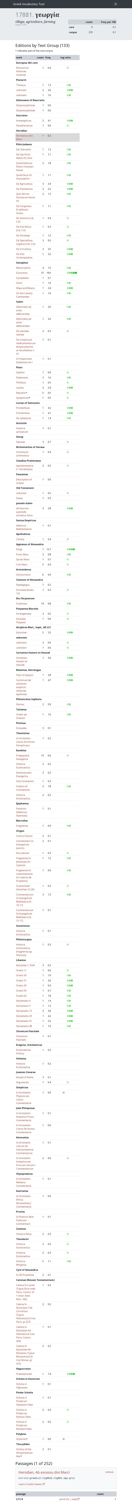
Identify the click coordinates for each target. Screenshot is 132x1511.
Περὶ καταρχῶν (24, 675)
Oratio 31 (21, 980)
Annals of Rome (24, 1077)
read (75, 1498)
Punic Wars (22, 554)
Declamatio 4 (23, 1000)
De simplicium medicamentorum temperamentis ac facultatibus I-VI (25, 346)
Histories (21, 1439)
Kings (19, 549)
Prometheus (23, 408)
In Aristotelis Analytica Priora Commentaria (25, 1117)
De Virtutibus (23, 249)
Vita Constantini (25, 781)
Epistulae (21, 632)
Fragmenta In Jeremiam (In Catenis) (23, 862)
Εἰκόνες (20, 704)
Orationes (21, 603)
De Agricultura (24, 183)
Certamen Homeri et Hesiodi (21, 661)
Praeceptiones (24, 1373)
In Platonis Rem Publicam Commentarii (25, 1220)
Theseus (21, 85)
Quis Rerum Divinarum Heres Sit (25, 197)
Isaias (19, 498)
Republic (21, 392)
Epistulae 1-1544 (25, 965)
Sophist (20, 372)
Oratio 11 (21, 970)
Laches (20, 387)
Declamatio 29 (24, 1016)
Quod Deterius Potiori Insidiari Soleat (25, 166)
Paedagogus (22, 584)
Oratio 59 (21, 990)
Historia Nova (23, 1234)
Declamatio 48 (24, 1026)
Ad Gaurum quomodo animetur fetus (24, 512)
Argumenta (22, 1082)
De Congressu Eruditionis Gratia (24, 209)
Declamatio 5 (23, 1005)
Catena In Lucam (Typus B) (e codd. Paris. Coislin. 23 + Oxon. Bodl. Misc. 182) (25, 1292)
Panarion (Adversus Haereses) (21, 812)
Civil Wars (21, 564)
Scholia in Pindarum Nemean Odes (24, 1425)
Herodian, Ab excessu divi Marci (44, 1472)
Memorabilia (23, 267)
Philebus (21, 382)
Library (20, 539)
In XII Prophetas (25, 1274)
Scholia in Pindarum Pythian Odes (23, 1413)
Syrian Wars (22, 559)
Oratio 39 (21, 985)
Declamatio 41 (24, 1021)
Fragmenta (22, 825)
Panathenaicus (24, 125)
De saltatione (23, 418)
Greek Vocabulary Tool (29, 4)
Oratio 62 (21, 995)
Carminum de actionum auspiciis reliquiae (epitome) (23, 687)
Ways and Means (25, 288)
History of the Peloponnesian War (24, 1453)
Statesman (22, 377)
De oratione (22, 853)
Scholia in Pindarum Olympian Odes (24, 1401)
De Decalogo (23, 235)
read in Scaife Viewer (31, 1483)
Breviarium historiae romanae (22, 71)
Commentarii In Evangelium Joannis (24, 844)
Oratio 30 (21, 975)
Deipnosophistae (25, 105)
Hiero (19, 283)
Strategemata (23, 613)
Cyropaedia (22, 278)
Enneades (21, 728)
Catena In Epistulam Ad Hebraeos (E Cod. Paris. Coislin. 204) (25, 1334)
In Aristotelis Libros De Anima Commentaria (25, 1129)
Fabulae (20, 442)
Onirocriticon (23, 574)
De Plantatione (24, 189)
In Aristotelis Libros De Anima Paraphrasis (25, 742)
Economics (22, 272)
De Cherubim (23, 149)
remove (109, 1472)
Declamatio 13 (24, 1010)
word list (64, 1498)
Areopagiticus (23, 120)
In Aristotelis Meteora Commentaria (23, 1182)
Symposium (22, 397)
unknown (21, 90)
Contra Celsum (24, 835)
